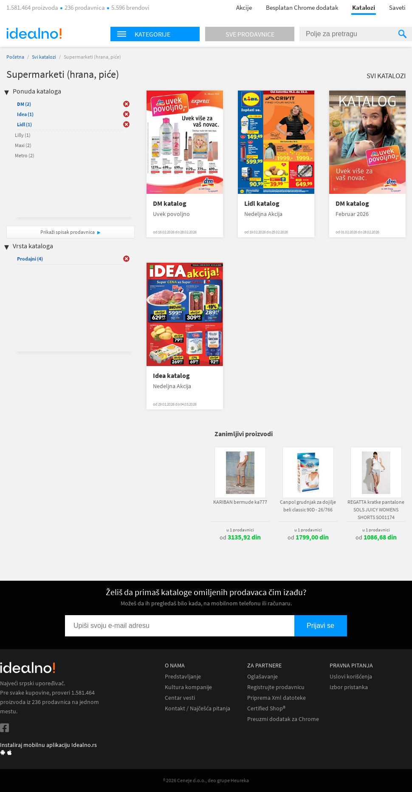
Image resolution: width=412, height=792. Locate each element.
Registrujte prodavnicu (276, 687)
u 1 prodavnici (240, 530)
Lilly (23, 135)
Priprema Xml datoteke (276, 697)
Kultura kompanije (188, 687)
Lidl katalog (261, 203)
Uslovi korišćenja (351, 676)
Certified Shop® (266, 708)
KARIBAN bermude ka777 (240, 502)
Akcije (244, 7)
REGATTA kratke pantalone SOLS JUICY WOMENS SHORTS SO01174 (375, 509)
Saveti (397, 7)
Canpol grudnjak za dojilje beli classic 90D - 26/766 (308, 506)
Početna (15, 57)
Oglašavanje (262, 676)
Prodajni (30, 258)
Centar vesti (180, 697)
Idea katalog (171, 376)
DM (24, 104)
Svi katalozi (44, 57)
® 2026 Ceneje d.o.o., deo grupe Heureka (206, 780)
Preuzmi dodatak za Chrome (283, 719)
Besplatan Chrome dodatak (302, 7)
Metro (24, 155)
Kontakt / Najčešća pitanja (197, 708)
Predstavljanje (183, 676)
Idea (25, 114)
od (240, 537)
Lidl (24, 124)
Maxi (23, 145)
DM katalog (169, 203)
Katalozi (363, 7)
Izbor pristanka (349, 687)
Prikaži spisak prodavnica (67, 232)
